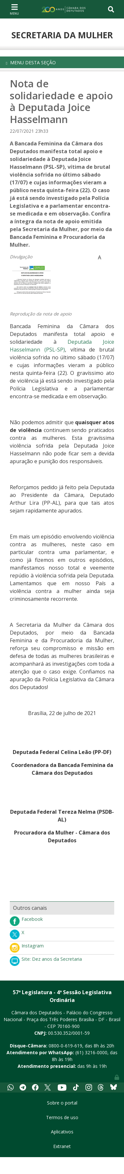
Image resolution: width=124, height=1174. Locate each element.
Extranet (62, 1146)
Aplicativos (62, 1132)
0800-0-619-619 (65, 1046)
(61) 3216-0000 (91, 1052)
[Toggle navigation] (14, 9)
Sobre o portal (62, 1103)
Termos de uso (62, 1117)
